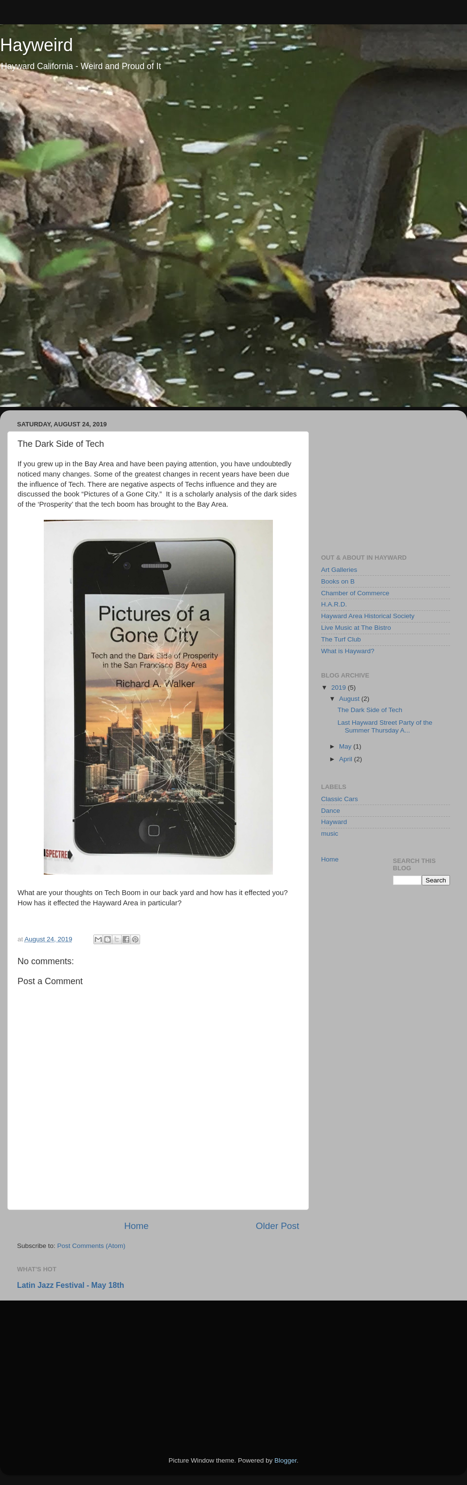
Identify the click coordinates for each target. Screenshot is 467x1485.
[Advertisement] (385, 478)
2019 (339, 687)
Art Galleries (339, 569)
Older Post (277, 1226)
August (350, 698)
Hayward (334, 821)
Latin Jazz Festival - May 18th (70, 1285)
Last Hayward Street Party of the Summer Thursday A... (385, 726)
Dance (330, 810)
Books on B (338, 581)
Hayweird (36, 45)
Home (136, 1226)
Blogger (285, 1460)
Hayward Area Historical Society (367, 616)
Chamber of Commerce (355, 593)
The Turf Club (341, 639)
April (346, 759)
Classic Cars (339, 799)
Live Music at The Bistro (356, 627)
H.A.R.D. (334, 604)
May (346, 746)
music (329, 833)
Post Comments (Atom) (91, 1245)
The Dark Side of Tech (370, 710)
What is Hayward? (348, 651)
